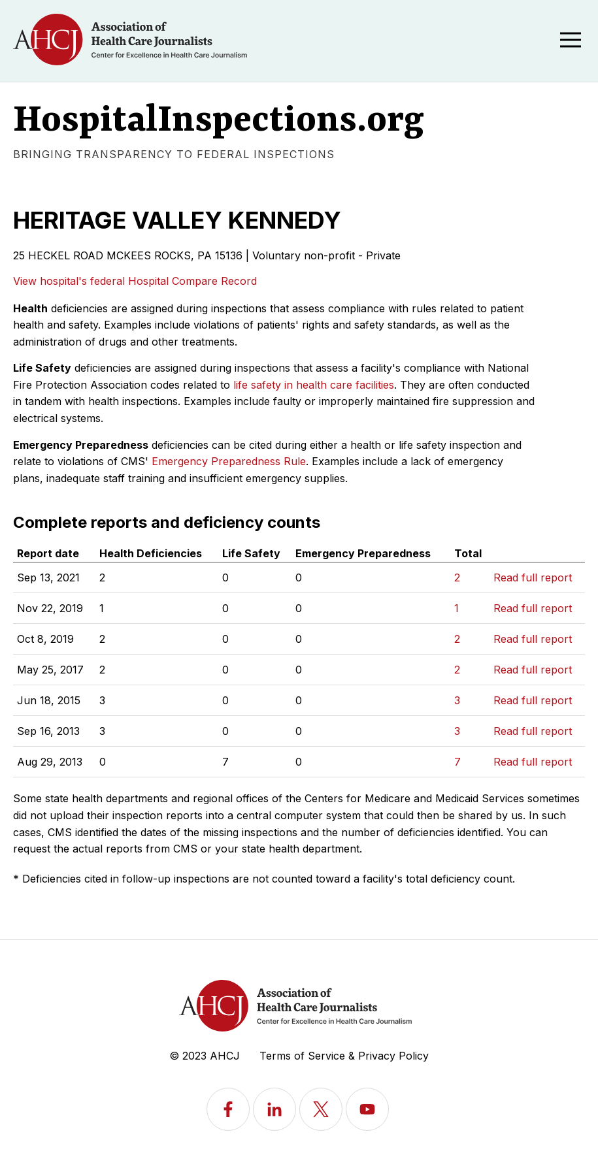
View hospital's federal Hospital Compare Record (135, 280)
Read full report (532, 577)
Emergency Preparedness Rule (229, 461)
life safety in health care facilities (313, 384)
